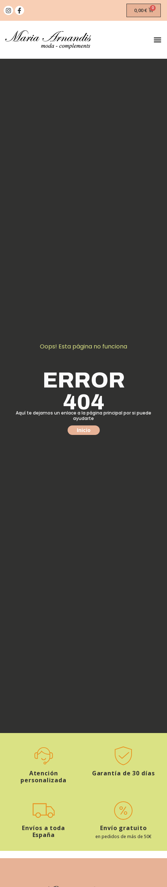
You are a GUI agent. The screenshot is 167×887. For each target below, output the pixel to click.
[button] (157, 40)
